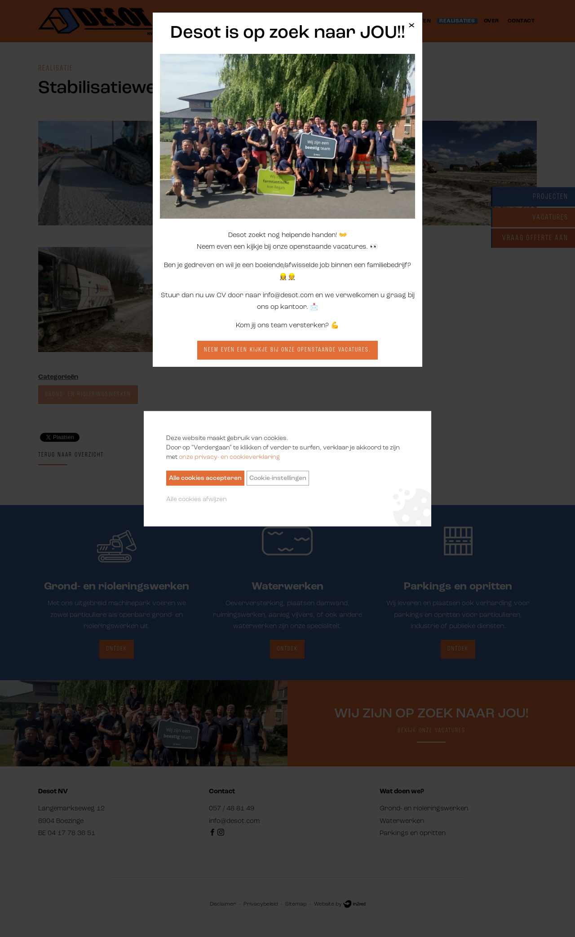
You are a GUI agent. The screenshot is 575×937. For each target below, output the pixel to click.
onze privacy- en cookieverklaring (229, 456)
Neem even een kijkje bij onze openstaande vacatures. (287, 350)
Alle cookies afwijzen (196, 499)
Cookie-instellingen (277, 478)
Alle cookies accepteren (205, 478)
